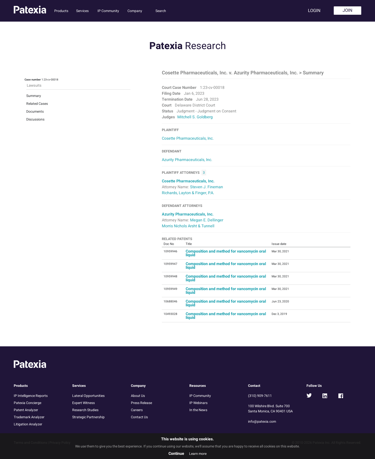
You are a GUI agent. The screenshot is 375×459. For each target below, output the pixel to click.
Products (61, 11)
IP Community (108, 11)
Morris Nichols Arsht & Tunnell (188, 226)
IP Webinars (198, 402)
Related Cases (37, 103)
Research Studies (85, 410)
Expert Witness (83, 402)
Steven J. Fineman (206, 187)
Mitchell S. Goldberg (195, 117)
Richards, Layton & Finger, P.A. (188, 193)
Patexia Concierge (27, 402)
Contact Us (139, 417)
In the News (198, 410)
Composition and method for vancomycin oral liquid (226, 253)
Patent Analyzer (26, 410)
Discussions (35, 119)
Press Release (141, 402)
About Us (138, 395)
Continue (176, 454)
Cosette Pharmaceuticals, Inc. (188, 138)
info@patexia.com (262, 421)
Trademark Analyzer (29, 417)
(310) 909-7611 (260, 395)
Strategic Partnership (88, 417)
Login (314, 10)
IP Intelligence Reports (31, 395)
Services (82, 11)
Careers (137, 410)
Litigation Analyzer (28, 424)
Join (347, 10)
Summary (33, 95)
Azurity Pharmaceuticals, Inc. (187, 160)
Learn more (198, 453)
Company (134, 11)
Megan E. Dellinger (206, 220)
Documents (35, 111)
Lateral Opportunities (88, 395)
